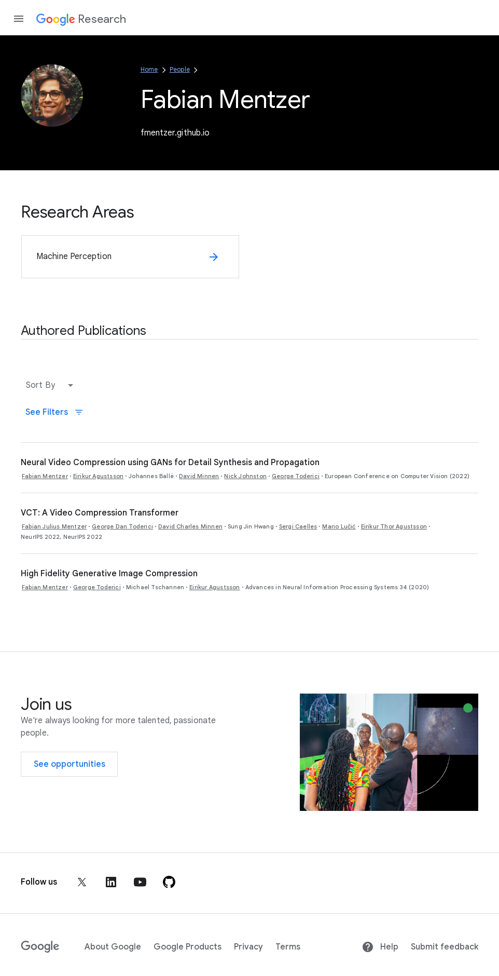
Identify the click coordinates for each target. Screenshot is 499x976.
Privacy (248, 947)
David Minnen (199, 476)
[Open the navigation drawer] (18, 18)
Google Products (187, 947)
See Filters (54, 412)
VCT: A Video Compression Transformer (99, 513)
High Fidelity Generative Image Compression (109, 573)
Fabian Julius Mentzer (54, 526)
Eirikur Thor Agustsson (394, 526)
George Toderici (296, 476)
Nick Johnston (245, 476)
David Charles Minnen (190, 526)
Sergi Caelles (298, 526)
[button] (52, 385)
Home (149, 69)
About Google (113, 947)
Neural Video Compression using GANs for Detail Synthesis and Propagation (170, 462)
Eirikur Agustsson (98, 476)
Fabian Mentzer (45, 476)
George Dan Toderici (122, 526)
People (180, 69)
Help (380, 947)
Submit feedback (444, 947)
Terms (287, 947)
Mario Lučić (338, 526)
